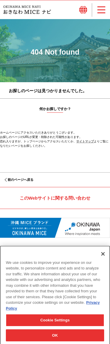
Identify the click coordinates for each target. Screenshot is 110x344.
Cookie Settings (55, 323)
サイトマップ (85, 141)
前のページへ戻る (20, 179)
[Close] (103, 256)
